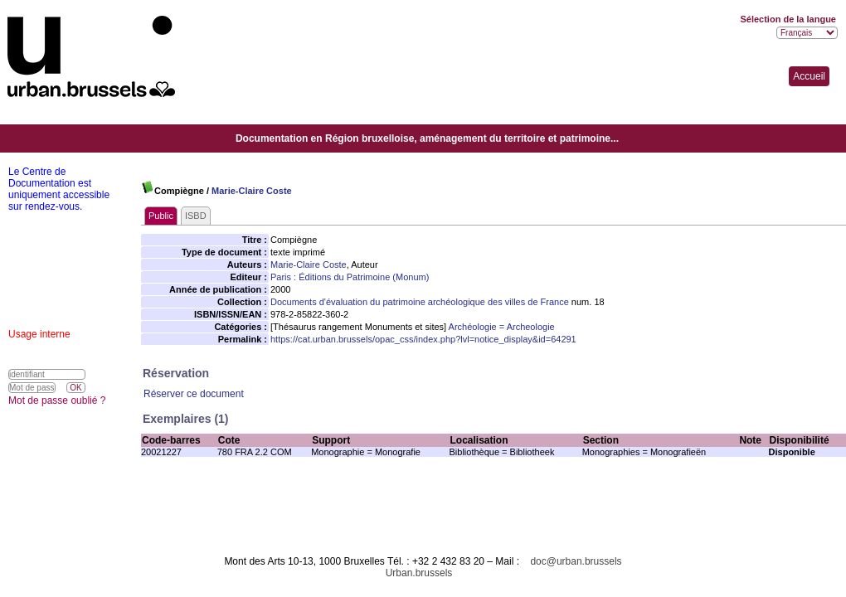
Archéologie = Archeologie (502, 327)
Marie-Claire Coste (252, 191)
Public (160, 216)
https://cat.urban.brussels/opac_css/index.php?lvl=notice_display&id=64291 (423, 339)
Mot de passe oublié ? (56, 400)
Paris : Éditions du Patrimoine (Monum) (349, 277)
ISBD (196, 216)
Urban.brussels (419, 573)
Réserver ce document (193, 394)
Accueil (809, 76)
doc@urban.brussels (575, 561)
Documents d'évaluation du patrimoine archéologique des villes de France (419, 302)
